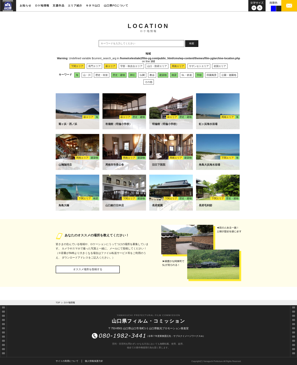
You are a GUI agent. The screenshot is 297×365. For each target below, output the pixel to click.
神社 (132, 75)
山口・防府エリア (157, 66)
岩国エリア (220, 66)
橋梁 (174, 75)
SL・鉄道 (186, 75)
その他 (148, 82)
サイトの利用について (67, 361)
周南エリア (178, 66)
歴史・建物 (119, 75)
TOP (58, 302)
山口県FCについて (116, 5)
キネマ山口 (93, 5)
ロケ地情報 (42, 5)
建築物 (163, 75)
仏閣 (142, 75)
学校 (199, 75)
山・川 (87, 75)
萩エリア (110, 66)
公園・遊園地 (228, 75)
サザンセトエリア (199, 66)
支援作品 (58, 5)
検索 (191, 43)
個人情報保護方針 (94, 361)
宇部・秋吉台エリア (131, 66)
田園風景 (211, 75)
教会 (152, 75)
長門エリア (94, 66)
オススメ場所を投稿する (87, 269)
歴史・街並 (101, 75)
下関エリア (77, 66)
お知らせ (25, 5)
